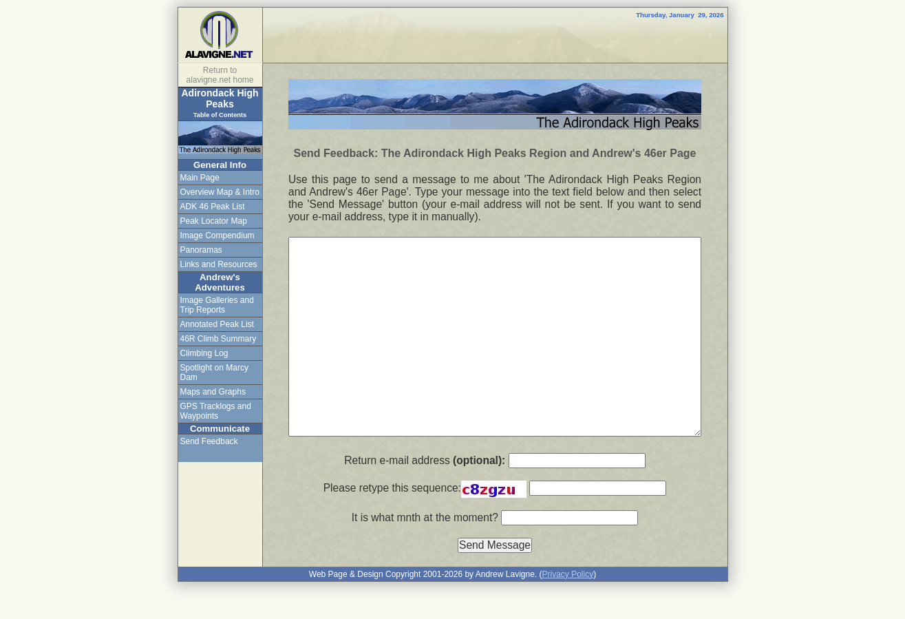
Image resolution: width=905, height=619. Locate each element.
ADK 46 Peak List (212, 206)
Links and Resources (218, 264)
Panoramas (201, 250)
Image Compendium (217, 235)
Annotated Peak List (217, 324)
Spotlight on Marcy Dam (214, 372)
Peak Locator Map (213, 221)
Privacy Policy (567, 574)
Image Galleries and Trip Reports (217, 305)
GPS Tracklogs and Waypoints (215, 411)
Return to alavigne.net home (219, 75)
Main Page (200, 177)
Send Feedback (209, 441)
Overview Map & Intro (219, 192)
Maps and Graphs (213, 392)
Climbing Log (204, 353)
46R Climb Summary (218, 339)
